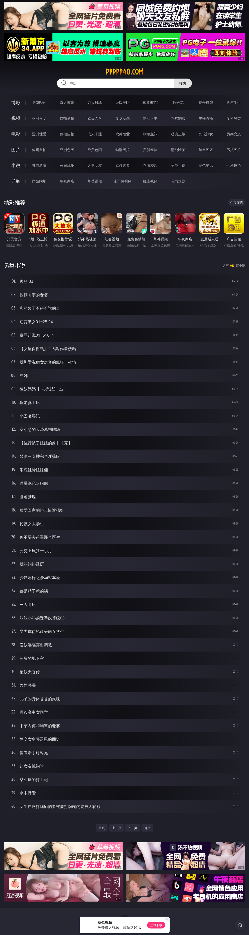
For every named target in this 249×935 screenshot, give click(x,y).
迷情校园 (150, 165)
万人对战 (94, 102)
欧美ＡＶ (94, 118)
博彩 (15, 102)
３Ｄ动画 (122, 118)
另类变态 (234, 134)
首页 (102, 828)
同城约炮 (39, 181)
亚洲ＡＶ (39, 118)
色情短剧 (178, 181)
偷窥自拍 (39, 149)
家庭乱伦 (67, 165)
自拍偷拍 (67, 118)
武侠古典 (122, 165)
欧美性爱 (122, 134)
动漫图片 (122, 149)
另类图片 (234, 149)
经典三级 (178, 134)
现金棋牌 (206, 102)
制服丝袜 (150, 134)
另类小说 (178, 165)
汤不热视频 (123, 181)
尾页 (147, 828)
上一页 (116, 828)
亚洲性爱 (39, 134)
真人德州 (67, 102)
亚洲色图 (67, 149)
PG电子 (39, 102)
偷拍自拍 (67, 134)
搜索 (182, 83)
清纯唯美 (178, 149)
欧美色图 (94, 149)
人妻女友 (94, 165)
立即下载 (156, 925)
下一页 (132, 828)
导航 (15, 181)
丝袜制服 (178, 118)
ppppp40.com (124, 71)
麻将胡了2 (150, 102)
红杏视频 (150, 181)
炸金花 (178, 102)
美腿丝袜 (150, 149)
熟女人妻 (150, 118)
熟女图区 (206, 149)
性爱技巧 (234, 165)
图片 (15, 150)
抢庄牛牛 (234, 102)
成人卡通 (94, 134)
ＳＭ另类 (234, 118)
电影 (15, 134)
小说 (15, 165)
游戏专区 (122, 102)
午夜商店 (67, 181)
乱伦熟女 (206, 134)
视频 (15, 118)
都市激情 (39, 165)
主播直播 (206, 118)
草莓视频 (94, 181)
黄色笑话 (206, 165)
